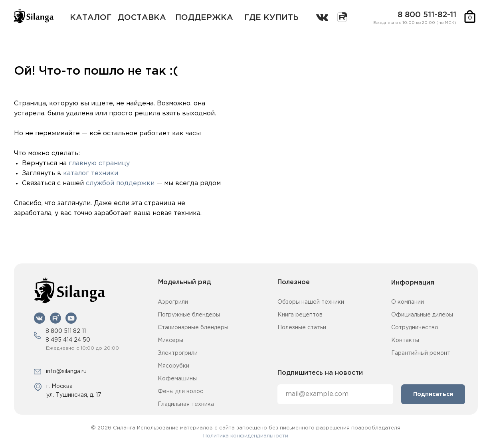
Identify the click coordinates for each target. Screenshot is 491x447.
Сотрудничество (414, 327)
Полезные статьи (301, 327)
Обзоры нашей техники (310, 302)
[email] (335, 394)
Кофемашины (177, 378)
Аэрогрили (173, 302)
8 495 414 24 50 (68, 340)
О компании (407, 302)
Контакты (405, 340)
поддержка (204, 17)
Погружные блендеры (189, 315)
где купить (271, 17)
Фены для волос (180, 391)
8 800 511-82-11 (427, 14)
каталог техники (90, 173)
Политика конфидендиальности (245, 436)
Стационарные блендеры (193, 327)
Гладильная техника (186, 404)
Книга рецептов (300, 315)
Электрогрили (178, 353)
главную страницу (99, 163)
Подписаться (433, 394)
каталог (90, 17)
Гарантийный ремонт (420, 353)
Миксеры (170, 340)
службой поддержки (120, 183)
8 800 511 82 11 (66, 331)
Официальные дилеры (422, 315)
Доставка (142, 17)
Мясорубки (173, 366)
